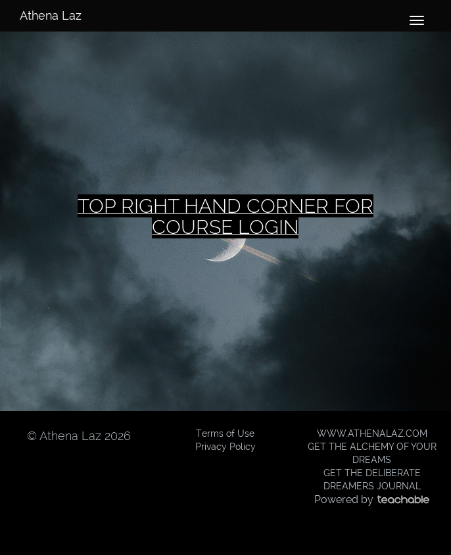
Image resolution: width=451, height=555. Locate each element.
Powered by (371, 499)
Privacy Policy (225, 446)
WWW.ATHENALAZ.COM (372, 433)
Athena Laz (51, 15)
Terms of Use (225, 433)
